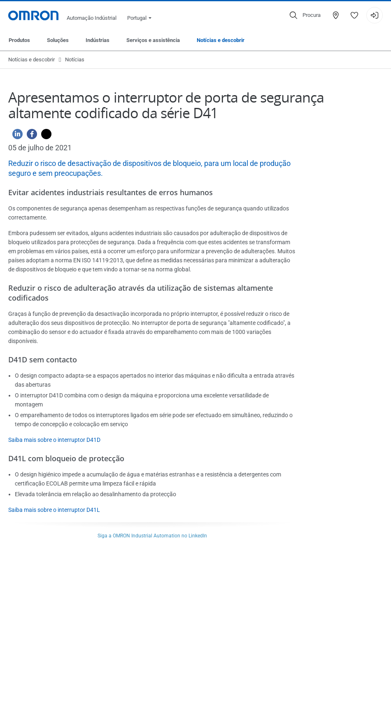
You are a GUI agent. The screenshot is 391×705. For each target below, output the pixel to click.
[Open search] (305, 15)
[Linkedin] (15, 136)
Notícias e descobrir (220, 40)
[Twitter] (44, 136)
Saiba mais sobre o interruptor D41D (54, 440)
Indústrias (97, 40)
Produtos (19, 40)
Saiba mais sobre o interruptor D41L (54, 510)
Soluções (58, 40)
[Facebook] (30, 136)
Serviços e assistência (153, 40)
